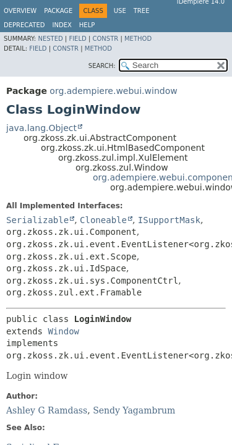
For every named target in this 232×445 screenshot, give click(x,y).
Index (62, 25)
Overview (20, 10)
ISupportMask (169, 220)
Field (77, 38)
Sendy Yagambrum (134, 410)
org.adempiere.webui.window (113, 91)
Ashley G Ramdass (46, 410)
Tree (142, 10)
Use (120, 10)
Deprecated (24, 25)
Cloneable (103, 220)
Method (138, 38)
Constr (105, 38)
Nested (50, 38)
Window (63, 331)
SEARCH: (102, 65)
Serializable (37, 220)
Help (87, 25)
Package (58, 10)
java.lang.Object (41, 128)
